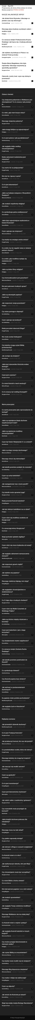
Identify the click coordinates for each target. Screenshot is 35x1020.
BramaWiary (5, 643)
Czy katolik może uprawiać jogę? (13, 492)
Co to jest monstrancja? (10, 783)
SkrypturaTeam (6, 70)
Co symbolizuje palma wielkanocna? (15, 212)
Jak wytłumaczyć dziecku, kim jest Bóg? (16, 864)
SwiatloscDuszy (6, 140)
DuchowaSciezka (6, 566)
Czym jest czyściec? (9, 375)
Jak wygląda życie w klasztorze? (13, 706)
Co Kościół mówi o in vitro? (11, 855)
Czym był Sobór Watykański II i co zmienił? (17, 442)
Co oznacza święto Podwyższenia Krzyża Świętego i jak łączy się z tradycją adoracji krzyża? (17, 42)
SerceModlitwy (5, 314)
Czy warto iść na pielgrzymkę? (12, 168)
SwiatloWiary (5, 575)
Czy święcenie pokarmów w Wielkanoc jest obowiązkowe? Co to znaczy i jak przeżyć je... (17, 102)
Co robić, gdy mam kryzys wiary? (13, 113)
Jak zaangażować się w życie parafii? (15, 484)
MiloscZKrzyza (5, 386)
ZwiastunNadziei (6, 106)
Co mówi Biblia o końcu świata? (13, 881)
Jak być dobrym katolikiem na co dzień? (16, 509)
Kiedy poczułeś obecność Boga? (13, 328)
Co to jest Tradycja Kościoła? (12, 733)
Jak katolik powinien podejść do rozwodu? (17, 467)
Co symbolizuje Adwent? (10, 670)
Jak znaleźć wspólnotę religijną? (13, 204)
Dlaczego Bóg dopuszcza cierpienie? (15, 969)
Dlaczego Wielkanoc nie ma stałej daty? (16, 914)
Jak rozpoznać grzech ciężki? (12, 564)
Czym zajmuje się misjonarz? (12, 231)
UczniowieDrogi (6, 23)
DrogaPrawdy (5, 151)
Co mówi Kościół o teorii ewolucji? (14, 383)
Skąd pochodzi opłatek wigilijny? (13, 537)
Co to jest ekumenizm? (10, 184)
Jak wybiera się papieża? (11, 573)
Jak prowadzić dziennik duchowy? (14, 724)
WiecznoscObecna (6, 197)
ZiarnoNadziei (5, 115)
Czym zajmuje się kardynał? (12, 320)
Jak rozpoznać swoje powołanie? (13, 303)
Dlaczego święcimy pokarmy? (12, 121)
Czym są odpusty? (8, 986)
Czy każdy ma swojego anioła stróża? (15, 240)
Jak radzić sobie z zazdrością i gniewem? (16, 800)
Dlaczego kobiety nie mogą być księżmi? (16, 758)
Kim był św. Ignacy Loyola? (11, 176)
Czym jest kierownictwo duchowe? (14, 792)
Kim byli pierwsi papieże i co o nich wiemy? (17, 889)
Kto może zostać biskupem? (12, 337)
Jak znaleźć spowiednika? (11, 897)
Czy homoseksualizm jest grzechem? (15, 278)
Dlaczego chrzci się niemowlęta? (13, 459)
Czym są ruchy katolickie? (11, 475)
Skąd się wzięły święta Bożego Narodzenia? (17, 1003)
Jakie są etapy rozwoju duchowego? (14, 450)
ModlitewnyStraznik (7, 46)
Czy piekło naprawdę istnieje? (12, 838)
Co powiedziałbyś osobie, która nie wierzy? (17, 750)
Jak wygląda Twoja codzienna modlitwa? (16, 906)
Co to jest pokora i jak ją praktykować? (15, 138)
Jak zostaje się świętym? (11, 356)
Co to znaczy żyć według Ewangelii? (14, 392)
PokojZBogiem (5, 503)
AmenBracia (5, 178)
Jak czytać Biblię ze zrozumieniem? (14, 952)
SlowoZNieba (5, 206)
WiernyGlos (5, 539)
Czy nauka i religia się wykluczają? (14, 978)
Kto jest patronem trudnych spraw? (14, 286)
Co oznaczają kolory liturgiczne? (13, 528)
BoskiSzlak (4, 81)
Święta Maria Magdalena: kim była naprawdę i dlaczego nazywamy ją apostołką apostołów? (14, 65)
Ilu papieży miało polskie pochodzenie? (16, 698)
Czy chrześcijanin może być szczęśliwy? (16, 872)
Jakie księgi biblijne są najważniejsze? (15, 129)
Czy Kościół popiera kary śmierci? (14, 679)
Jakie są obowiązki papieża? (12, 295)
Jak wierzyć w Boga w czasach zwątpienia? (17, 847)
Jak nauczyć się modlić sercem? (13, 766)
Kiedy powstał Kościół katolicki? (13, 501)
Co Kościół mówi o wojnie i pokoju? (14, 923)
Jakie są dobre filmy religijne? (12, 269)
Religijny (4, 33)
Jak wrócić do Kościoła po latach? (14, 995)
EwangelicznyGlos (6, 57)
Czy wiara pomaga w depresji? (12, 311)
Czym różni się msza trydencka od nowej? (16, 545)
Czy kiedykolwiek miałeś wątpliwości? (15, 641)
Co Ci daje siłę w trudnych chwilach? (15, 600)
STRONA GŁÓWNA (18, 10)
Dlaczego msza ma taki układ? (12, 830)
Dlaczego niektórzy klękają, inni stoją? (15, 581)
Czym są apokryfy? (8, 775)
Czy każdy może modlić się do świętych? (16, 961)
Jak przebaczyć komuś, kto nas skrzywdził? (17, 741)
